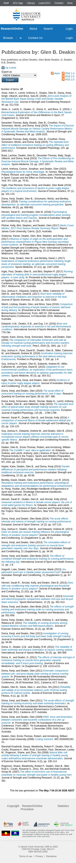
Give (70, 3)
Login (69, 28)
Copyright (13, 806)
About (33, 28)
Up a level (10, 67)
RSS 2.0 (69, 76)
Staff (6, 3)
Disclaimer (51, 856)
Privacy (39, 856)
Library (31, 3)
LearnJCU (44, 3)
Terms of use (25, 856)
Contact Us (35, 37)
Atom (57, 73)
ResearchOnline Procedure (31, 807)
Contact (58, 3)
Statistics (63, 806)
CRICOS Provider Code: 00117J (38, 849)
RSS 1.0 (69, 73)
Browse (8, 37)
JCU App (18, 3)
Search (48, 28)
